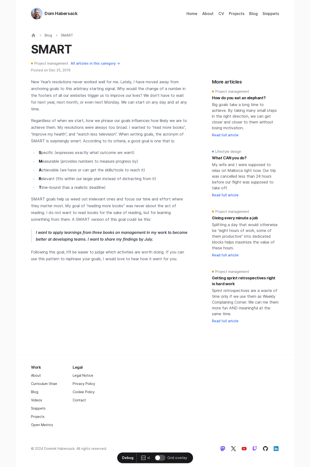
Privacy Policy (84, 384)
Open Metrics (42, 425)
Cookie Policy (84, 392)
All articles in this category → (95, 63)
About (208, 13)
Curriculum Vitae (44, 384)
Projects (236, 13)
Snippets (271, 13)
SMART (67, 35)
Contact (79, 400)
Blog (253, 13)
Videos (36, 400)
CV (221, 13)
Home (191, 13)
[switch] (160, 458)
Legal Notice (83, 375)
